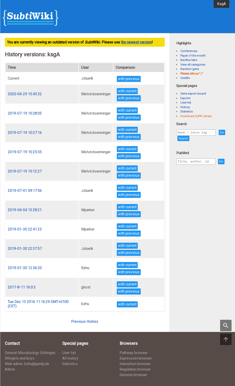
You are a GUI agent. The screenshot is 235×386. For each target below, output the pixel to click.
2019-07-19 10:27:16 (25, 132)
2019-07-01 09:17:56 (25, 190)
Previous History (84, 321)
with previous (129, 79)
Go (181, 139)
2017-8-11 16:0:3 (22, 287)
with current (127, 91)
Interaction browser (135, 364)
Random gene (189, 69)
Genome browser (133, 375)
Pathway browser (134, 353)
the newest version (136, 42)
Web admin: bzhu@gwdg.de (27, 364)
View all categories (192, 64)
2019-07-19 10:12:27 (25, 171)
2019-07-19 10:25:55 (25, 152)
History (185, 107)
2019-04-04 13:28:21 (25, 210)
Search (191, 139)
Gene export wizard (193, 93)
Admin (10, 369)
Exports (185, 98)
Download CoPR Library (196, 116)
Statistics (186, 111)
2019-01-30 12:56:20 (25, 268)
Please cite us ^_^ (191, 73)
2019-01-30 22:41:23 (25, 229)
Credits (185, 78)
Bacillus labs (188, 60)
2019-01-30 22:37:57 (25, 248)
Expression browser (136, 358)
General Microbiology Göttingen (30, 353)
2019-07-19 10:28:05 (25, 113)
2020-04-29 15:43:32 (25, 94)
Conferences (188, 51)
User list (185, 102)
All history (70, 358)
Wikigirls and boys (19, 358)
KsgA (221, 4)
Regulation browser (135, 369)
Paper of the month (193, 55)
